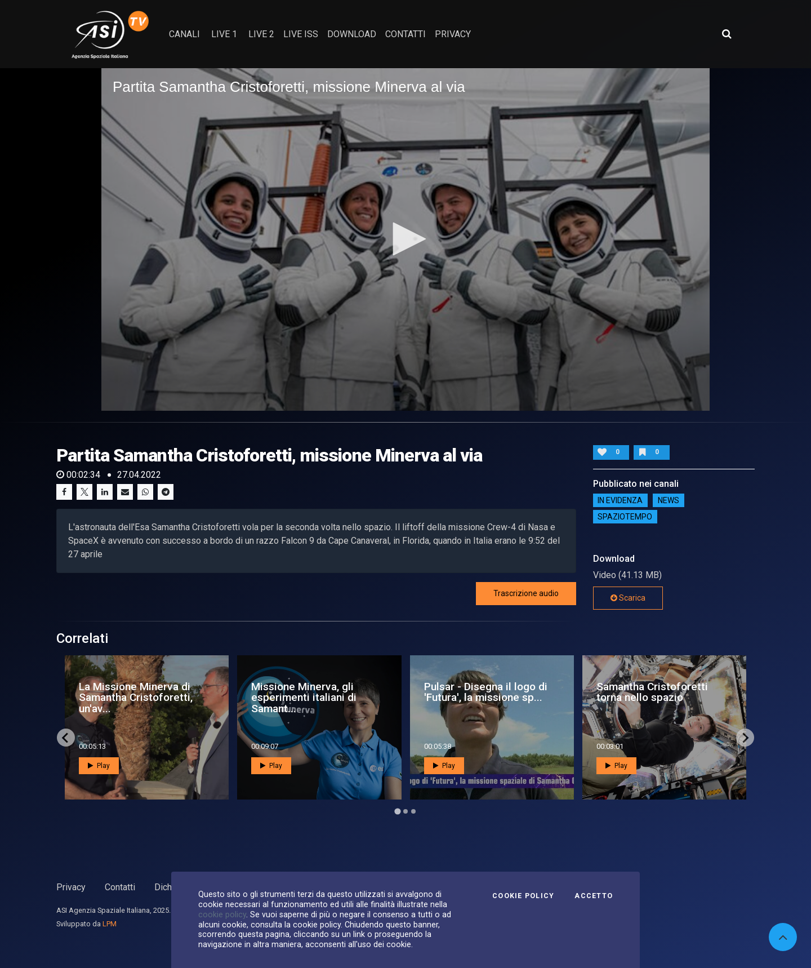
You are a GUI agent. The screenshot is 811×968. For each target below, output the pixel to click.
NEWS (668, 500)
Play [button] (99, 766)
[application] (405, 239)
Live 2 (261, 34)
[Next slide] (745, 738)
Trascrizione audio (526, 593)
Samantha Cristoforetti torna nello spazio (652, 692)
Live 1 (224, 34)
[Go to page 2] (405, 811)
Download (351, 34)
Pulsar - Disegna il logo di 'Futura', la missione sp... (485, 692)
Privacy (71, 887)
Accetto (593, 895)
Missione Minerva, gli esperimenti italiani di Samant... (304, 697)
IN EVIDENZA (620, 500)
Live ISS (300, 34)
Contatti (120, 887)
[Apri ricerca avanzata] (726, 34)
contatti (405, 34)
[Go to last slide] (66, 738)
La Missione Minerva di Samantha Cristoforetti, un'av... (136, 697)
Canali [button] (184, 34)
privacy (453, 34)
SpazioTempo (625, 516)
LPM (110, 924)
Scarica (628, 597)
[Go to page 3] (413, 811)
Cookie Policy (523, 895)
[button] (405, 239)
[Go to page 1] (397, 812)
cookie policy (222, 914)
